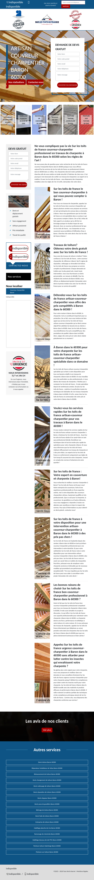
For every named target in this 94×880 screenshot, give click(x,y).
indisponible (14, 2)
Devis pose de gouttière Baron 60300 (47, 804)
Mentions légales (82, 871)
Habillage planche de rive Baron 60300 (47, 828)
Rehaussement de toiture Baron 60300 (47, 774)
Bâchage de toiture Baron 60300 (47, 810)
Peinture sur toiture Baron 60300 (47, 852)
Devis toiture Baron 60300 (47, 762)
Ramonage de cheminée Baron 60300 (47, 834)
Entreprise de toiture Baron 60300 (47, 822)
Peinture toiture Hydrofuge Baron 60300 (46, 846)
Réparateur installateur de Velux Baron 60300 (47, 768)
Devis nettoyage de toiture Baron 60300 (47, 786)
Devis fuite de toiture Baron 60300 (47, 816)
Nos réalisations (16, 82)
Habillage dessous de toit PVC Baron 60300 (47, 840)
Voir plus (47, 730)
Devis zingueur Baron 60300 (47, 798)
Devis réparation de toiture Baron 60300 (46, 792)
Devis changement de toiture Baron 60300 (47, 780)
